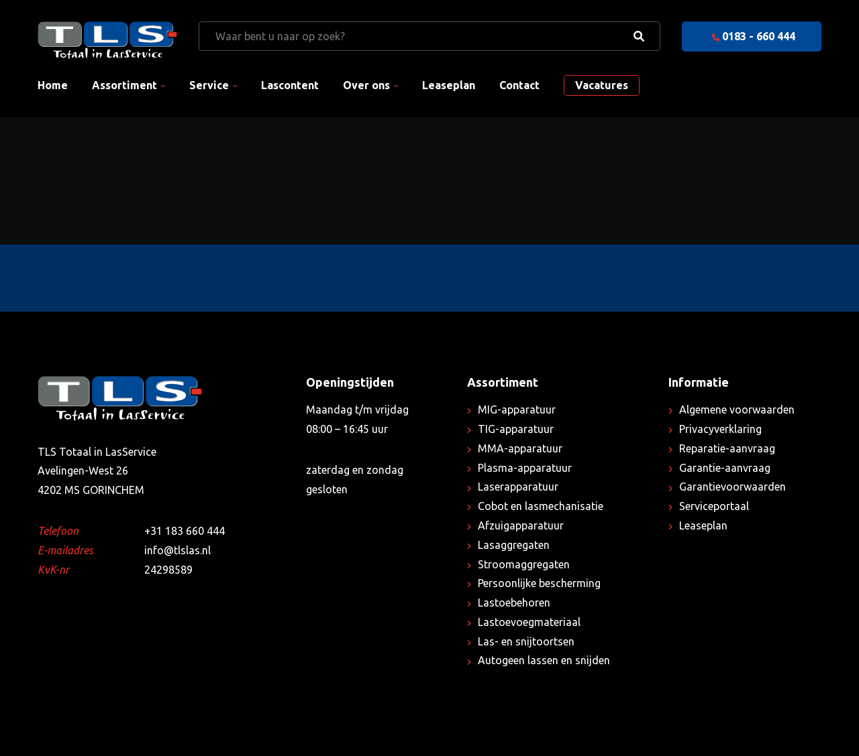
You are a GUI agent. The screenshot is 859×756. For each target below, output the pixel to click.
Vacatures (601, 85)
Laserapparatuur (518, 487)
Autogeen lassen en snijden (544, 660)
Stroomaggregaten (524, 564)
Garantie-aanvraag (724, 468)
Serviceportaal (714, 506)
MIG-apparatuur (517, 409)
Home (53, 85)
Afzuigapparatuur (521, 525)
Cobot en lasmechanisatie (540, 506)
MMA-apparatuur (520, 448)
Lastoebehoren (514, 602)
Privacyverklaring (720, 429)
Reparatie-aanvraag (727, 448)
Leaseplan (448, 85)
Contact (519, 85)
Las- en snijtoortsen (526, 641)
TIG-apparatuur (516, 429)
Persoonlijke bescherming (539, 583)
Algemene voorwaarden (737, 409)
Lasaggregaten (514, 545)
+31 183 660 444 (184, 531)
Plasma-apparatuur (525, 468)
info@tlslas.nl (177, 550)
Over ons (366, 85)
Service (209, 85)
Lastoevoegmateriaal (529, 622)
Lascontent (290, 85)
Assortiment (124, 85)
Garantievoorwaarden (732, 487)
